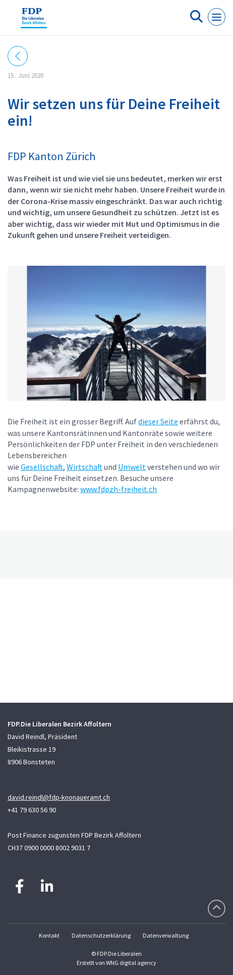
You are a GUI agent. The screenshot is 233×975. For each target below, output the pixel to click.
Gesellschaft (42, 467)
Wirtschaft (84, 467)
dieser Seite (158, 421)
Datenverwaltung (166, 935)
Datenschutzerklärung (101, 935)
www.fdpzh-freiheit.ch (118, 489)
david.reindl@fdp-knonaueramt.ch (59, 797)
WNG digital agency (131, 962)
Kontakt (49, 935)
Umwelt (132, 467)
